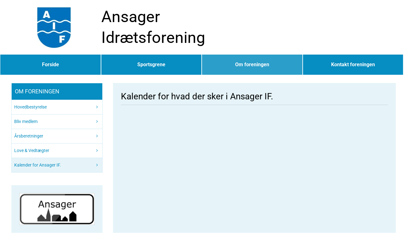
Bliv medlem (26, 121)
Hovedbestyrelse (30, 106)
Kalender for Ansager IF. (37, 165)
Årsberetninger (28, 135)
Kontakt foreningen (353, 65)
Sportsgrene (151, 65)
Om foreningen (252, 65)
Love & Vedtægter (31, 150)
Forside (50, 65)
